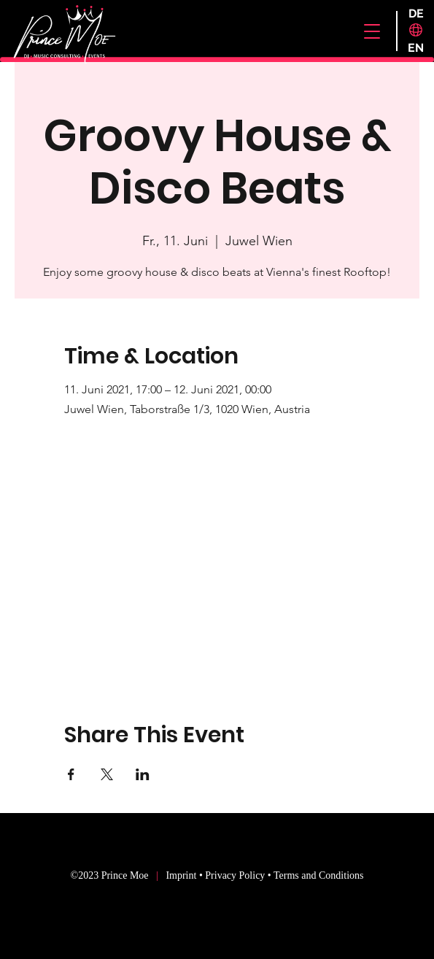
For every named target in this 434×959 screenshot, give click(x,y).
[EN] (416, 48)
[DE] (416, 14)
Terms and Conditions (318, 875)
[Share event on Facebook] (71, 774)
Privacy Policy (235, 875)
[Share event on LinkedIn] (143, 774)
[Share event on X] (107, 774)
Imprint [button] (182, 875)
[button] (372, 31)
